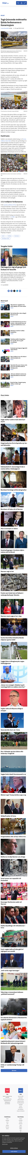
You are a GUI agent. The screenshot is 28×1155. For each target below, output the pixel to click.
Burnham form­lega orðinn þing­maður (14, 490)
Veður (21, 1125)
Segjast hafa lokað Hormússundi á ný (13, 774)
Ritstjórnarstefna (21, 1101)
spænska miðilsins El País (10, 204)
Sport (7, 1122)
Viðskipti (7, 1120)
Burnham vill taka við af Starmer (12, 509)
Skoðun (7, 1125)
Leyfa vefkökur (14, 1151)
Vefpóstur (20, 1107)
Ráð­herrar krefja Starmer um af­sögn (13, 857)
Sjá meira (14, 1070)
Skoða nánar (5, 1144)
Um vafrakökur (20, 1109)
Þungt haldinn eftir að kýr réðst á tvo (13, 837)
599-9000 (8, 1103)
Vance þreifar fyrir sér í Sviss (10, 730)
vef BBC (13, 217)
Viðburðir (20, 1123)
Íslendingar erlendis (5, 238)
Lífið (7, 1123)
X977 (21, 1130)
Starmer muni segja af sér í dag (11, 616)
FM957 (20, 1128)
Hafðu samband (21, 1099)
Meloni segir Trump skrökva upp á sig (13, 795)
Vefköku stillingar (14, 1148)
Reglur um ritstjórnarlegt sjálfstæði (7, 1097)
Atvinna (20, 1122)
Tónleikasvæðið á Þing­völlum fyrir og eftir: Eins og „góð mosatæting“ (17, 341)
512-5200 (21, 1096)
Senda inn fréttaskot (20, 1111)
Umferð (20, 1106)
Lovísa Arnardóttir (5, 28)
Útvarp (7, 1128)
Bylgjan (20, 1127)
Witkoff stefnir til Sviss (8, 816)
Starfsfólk (20, 1104)
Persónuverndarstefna (7, 1099)
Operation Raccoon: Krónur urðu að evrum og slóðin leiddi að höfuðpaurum (18, 367)
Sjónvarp (7, 1127)
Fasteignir (20, 1120)
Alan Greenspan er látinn (9, 528)
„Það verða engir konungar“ (10, 970)
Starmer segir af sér (7, 571)
